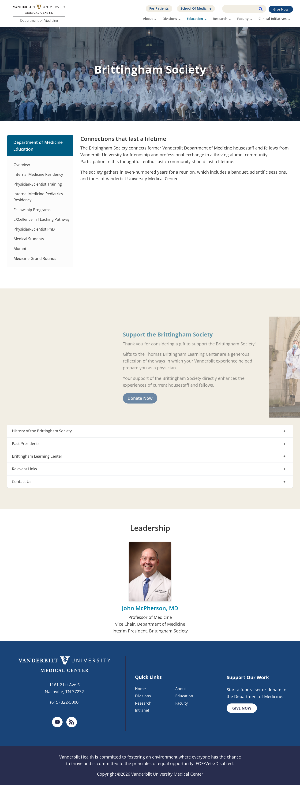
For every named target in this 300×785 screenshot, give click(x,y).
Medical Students (29, 238)
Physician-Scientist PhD (34, 229)
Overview (22, 164)
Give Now (280, 9)
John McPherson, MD (150, 608)
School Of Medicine (195, 8)
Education (195, 18)
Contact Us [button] (21, 481)
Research (220, 18)
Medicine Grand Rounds (35, 258)
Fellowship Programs (32, 209)
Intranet (142, 710)
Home (140, 688)
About (148, 18)
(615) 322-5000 (64, 702)
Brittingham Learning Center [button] (37, 456)
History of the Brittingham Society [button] (42, 431)
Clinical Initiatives (273, 18)
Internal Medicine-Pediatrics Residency (38, 196)
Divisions (170, 18)
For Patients (159, 8)
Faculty (243, 18)
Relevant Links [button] (24, 468)
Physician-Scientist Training (38, 184)
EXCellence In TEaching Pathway (42, 219)
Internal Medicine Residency (38, 174)
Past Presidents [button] (26, 443)
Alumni (20, 248)
